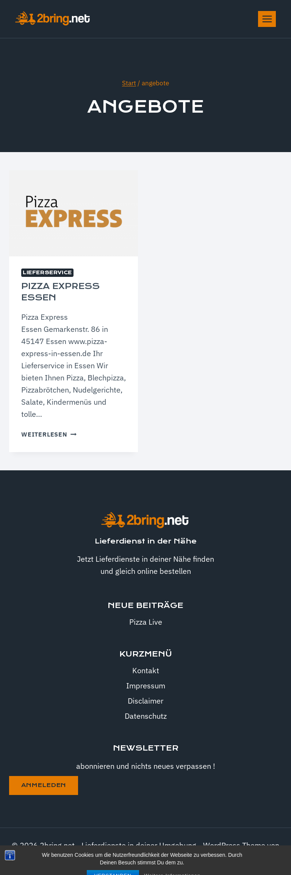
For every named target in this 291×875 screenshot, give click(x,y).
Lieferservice (47, 273)
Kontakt (145, 670)
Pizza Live (145, 622)
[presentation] (73, 213)
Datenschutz (146, 716)
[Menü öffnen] (267, 19)
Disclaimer (145, 701)
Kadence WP (145, 857)
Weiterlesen (49, 434)
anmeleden (43, 785)
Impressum (145, 685)
